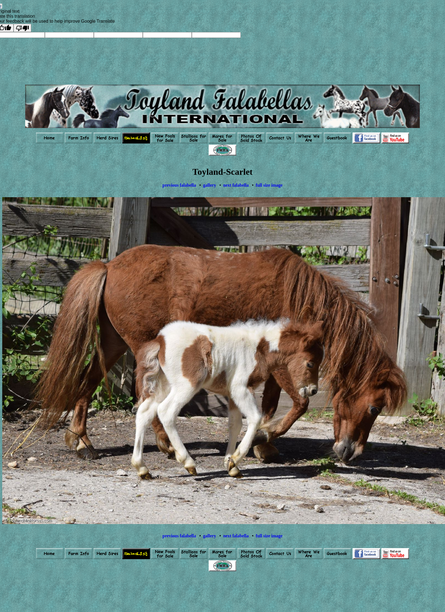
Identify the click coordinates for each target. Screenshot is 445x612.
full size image (269, 185)
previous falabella (179, 185)
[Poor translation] (22, 28)
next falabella (236, 185)
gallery (209, 185)
